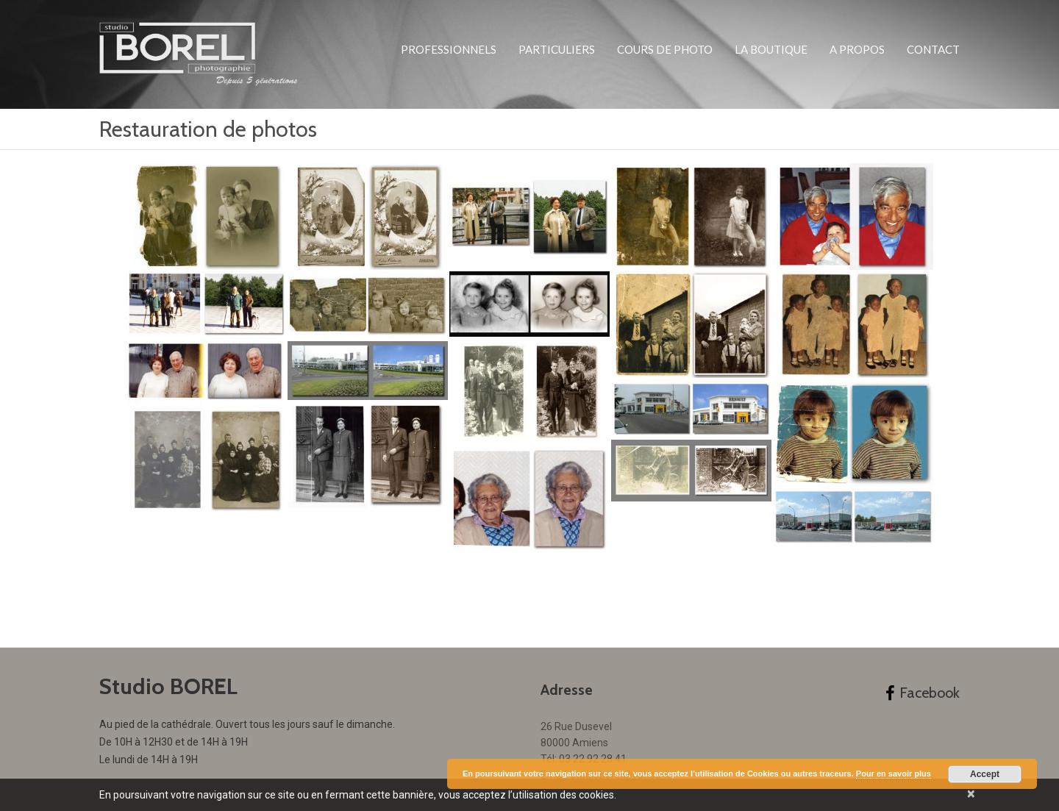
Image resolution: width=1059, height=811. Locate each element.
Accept (984, 774)
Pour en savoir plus (893, 773)
